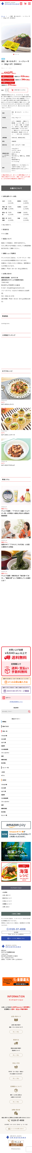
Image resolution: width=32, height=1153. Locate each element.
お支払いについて (7, 901)
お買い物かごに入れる (18, 90)
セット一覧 (4, 815)
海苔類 (3, 746)
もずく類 (3, 742)
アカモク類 (4, 735)
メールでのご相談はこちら (16, 938)
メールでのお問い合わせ (16, 1129)
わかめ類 (3, 739)
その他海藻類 (4, 749)
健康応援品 (4, 759)
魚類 (2, 756)
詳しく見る (16, 1032)
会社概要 (5, 892)
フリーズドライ (5, 753)
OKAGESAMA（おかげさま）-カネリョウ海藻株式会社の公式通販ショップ (10, 3)
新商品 (4, 721)
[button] (13, 54)
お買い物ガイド (7, 895)
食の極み (3, 763)
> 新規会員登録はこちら (16, 702)
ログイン (6, 697)
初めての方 (5, 726)
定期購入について (7, 904)
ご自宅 (3, 772)
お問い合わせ (6, 907)
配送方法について (7, 898)
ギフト (3, 775)
